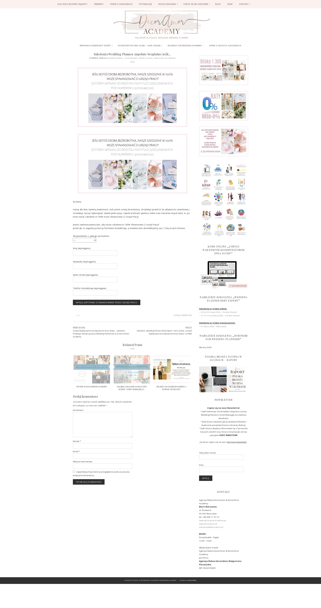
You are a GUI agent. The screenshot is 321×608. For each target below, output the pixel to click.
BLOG (218, 4)
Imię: (201, 465)
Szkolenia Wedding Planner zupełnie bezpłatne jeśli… (132, 54)
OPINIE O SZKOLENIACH (121, 4)
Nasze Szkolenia (167, 4)
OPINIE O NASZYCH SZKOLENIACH (225, 45)
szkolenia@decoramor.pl (211, 527)
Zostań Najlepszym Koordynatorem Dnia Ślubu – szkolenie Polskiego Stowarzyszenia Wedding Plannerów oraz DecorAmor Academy (101, 334)
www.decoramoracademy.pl (212, 520)
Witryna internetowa (82, 461)
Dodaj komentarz (183, 315)
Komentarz (78, 410)
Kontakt (243, 4)
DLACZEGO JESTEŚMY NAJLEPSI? (72, 4)
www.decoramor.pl (208, 524)
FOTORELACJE (145, 4)
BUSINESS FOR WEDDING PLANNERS (185, 45)
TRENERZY (98, 4)
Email (76, 451)
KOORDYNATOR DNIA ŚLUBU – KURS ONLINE (139, 45)
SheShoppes (191, 580)
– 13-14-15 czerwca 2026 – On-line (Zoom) (219, 315)
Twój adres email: (207, 452)
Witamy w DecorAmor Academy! (91, 386)
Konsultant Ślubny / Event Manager (122, 58)
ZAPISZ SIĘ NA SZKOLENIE (195, 4)
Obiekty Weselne (146, 58)
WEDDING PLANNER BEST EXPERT (95, 45)
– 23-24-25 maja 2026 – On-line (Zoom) (218, 312)
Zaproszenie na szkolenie (165, 58)
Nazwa (77, 441)
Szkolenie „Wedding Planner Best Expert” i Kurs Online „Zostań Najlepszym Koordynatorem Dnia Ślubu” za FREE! (164, 332)
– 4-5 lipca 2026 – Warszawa (212, 326)
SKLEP (230, 4)
